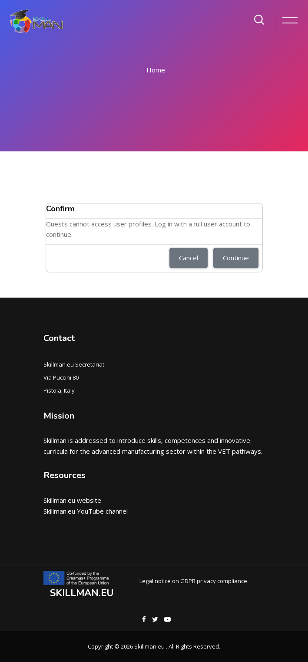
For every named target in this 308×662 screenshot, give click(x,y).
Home (155, 70)
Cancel (188, 257)
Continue (236, 257)
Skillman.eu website (72, 500)
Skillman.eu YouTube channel (85, 511)
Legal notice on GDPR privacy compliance (193, 581)
